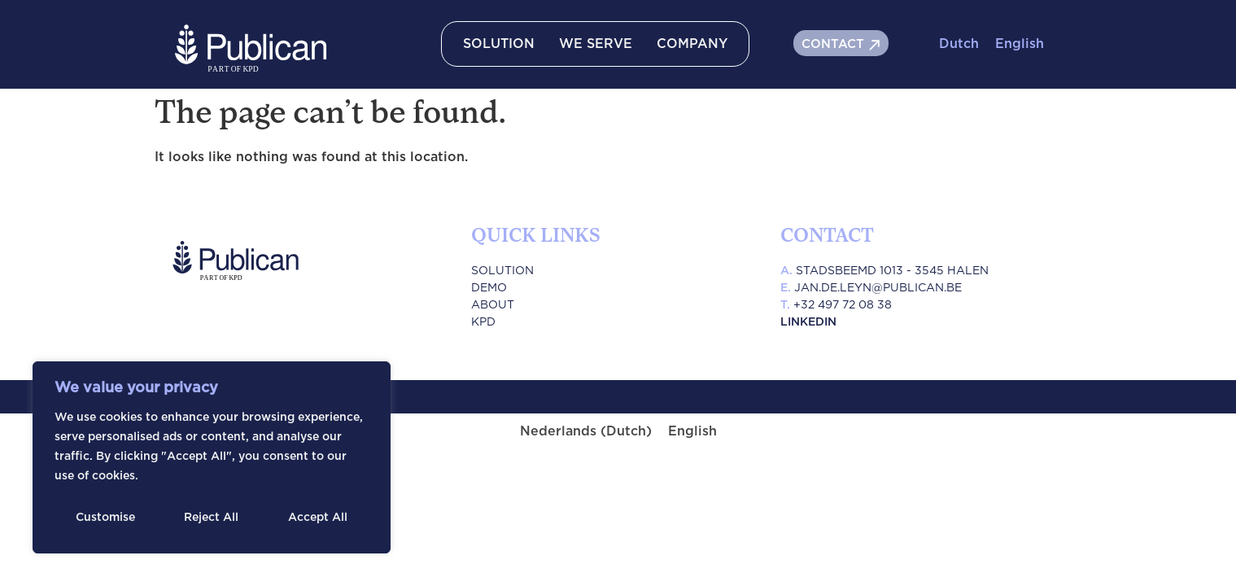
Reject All (211, 517)
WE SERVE (595, 43)
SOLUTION (499, 43)
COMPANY (692, 43)
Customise (105, 517)
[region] (212, 457)
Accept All (317, 517)
